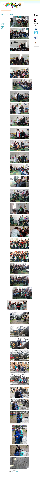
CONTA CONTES (2, 28)
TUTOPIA (2, 27)
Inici (19, 474)
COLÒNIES (2, 22)
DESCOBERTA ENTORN (2, 14)
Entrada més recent (9, 474)
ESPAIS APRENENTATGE (2, 26)
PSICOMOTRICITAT (3, 23)
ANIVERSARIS (2, 24)
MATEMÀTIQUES (2, 25)
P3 (17, 471)
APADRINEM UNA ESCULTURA (14, 471)
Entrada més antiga (30, 474)
